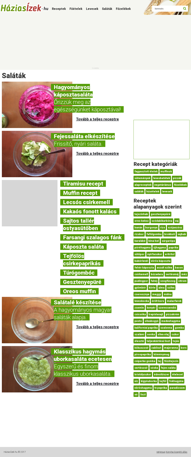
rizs (162, 227)
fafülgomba (154, 234)
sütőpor (139, 254)
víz (136, 381)
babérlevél (141, 260)
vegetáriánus (162, 184)
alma (161, 287)
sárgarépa (168, 240)
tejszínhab (141, 214)
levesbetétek (161, 178)
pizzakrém (172, 314)
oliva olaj (163, 334)
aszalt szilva (164, 267)
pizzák (177, 178)
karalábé (140, 240)
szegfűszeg (167, 280)
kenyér (151, 307)
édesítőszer (161, 374)
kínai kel (153, 240)
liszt (143, 394)
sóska (154, 367)
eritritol (169, 254)
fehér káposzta (144, 267)
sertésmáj (172, 274)
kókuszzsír (141, 347)
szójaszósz (175, 227)
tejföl (162, 381)
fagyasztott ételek (146, 171)
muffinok (166, 171)
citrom (182, 280)
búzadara (157, 274)
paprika (173, 247)
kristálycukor (142, 374)
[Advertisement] (95, 41)
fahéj (154, 280)
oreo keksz (141, 220)
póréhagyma (142, 247)
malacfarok (174, 300)
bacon (179, 267)
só (136, 394)
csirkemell (141, 274)
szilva (170, 287)
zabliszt (156, 347)
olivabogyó (152, 321)
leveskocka (141, 300)
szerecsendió (167, 307)
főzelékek (180, 184)
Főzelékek (123, 9)
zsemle (139, 307)
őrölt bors (158, 300)
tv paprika (160, 387)
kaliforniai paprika (146, 327)
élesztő (139, 341)
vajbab (182, 234)
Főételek (76, 9)
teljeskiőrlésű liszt (158, 341)
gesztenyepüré (160, 214)
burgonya (151, 227)
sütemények (142, 178)
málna (168, 294)
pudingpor (141, 280)
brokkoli (169, 234)
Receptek (59, 9)
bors (184, 347)
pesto (138, 321)
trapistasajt (156, 314)
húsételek (152, 191)
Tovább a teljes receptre (97, 119)
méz (184, 274)
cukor (175, 334)
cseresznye (141, 294)
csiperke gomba (144, 361)
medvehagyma (170, 321)
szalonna (166, 327)
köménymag (161, 354)
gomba (179, 327)
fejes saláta (168, 367)
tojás (176, 341)
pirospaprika (142, 354)
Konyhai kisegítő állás (176, 452)
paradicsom (177, 387)
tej (159, 361)
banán (138, 227)
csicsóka (140, 314)
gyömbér (140, 287)
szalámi (139, 334)
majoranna (171, 347)
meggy (156, 294)
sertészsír (141, 367)
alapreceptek (143, 184)
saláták (139, 191)
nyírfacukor (154, 254)
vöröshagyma (143, 387)
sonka (151, 334)
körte (152, 287)
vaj (177, 220)
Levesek (92, 9)
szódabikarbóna (162, 220)
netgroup (161, 452)
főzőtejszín (171, 361)
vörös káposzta (160, 260)
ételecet (177, 374)
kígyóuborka (149, 381)
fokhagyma (176, 381)
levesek (167, 191)
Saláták (107, 9)
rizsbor (139, 234)
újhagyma (159, 247)
